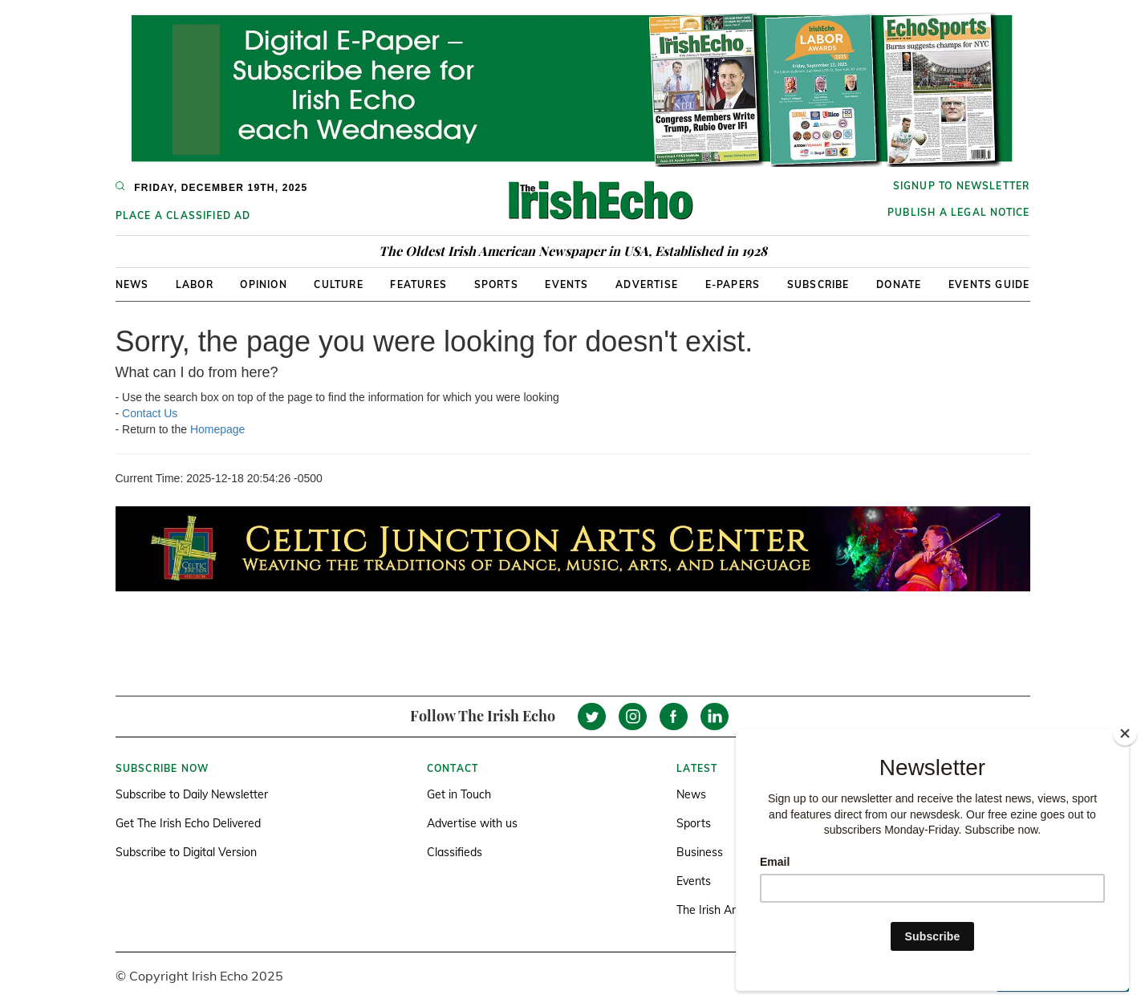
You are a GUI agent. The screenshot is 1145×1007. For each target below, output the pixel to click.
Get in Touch (459, 794)
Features (418, 284)
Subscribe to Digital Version (186, 852)
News (132, 284)
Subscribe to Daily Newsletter (192, 794)
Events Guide (988, 284)
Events (566, 284)
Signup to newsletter (961, 186)
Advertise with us (472, 823)
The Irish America (721, 910)
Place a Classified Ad (183, 215)
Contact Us (149, 413)
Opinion (263, 284)
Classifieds (454, 852)
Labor (194, 284)
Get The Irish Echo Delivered (188, 823)
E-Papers (733, 284)
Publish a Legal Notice (958, 212)
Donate (898, 284)
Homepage (218, 429)
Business (699, 852)
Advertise (646, 284)
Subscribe (818, 284)
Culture (338, 284)
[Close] (1125, 733)
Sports (496, 284)
